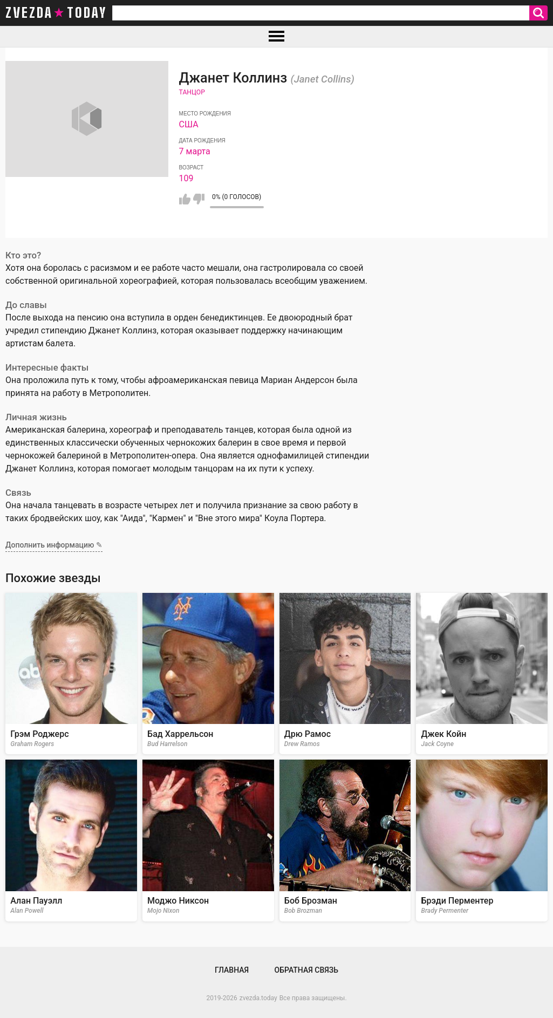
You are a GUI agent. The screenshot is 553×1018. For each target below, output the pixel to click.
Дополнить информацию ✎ (54, 545)
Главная (232, 970)
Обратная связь (306, 970)
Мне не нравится (198, 199)
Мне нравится (184, 199)
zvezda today (56, 12)
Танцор (192, 92)
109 (186, 178)
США (189, 124)
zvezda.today (258, 998)
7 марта (194, 151)
